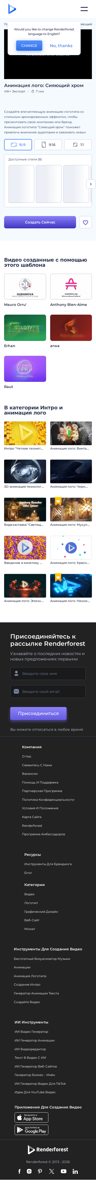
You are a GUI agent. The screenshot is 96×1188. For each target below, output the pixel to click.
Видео (29, 894)
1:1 (78, 145)
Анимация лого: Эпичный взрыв (30, 601)
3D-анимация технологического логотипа (38, 486)
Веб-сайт (31, 920)
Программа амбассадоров (43, 834)
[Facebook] (19, 1172)
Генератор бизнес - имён (35, 1075)
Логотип (31, 903)
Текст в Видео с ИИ (30, 1058)
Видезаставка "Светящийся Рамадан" (34, 525)
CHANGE (29, 45)
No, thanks (61, 45)
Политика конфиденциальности (48, 800)
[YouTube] (64, 1172)
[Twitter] (52, 1172)
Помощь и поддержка (40, 782)
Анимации (22, 967)
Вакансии (30, 774)
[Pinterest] (40, 1172)
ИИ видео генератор (31, 1032)
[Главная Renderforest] (12, 9)
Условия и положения (40, 808)
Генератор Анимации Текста (36, 993)
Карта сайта (31, 817)
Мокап (29, 929)
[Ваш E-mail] (48, 691)
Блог (28, 873)
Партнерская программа (42, 791)
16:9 (18, 145)
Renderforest (32, 826)
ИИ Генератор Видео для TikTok (40, 1084)
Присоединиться (38, 713)
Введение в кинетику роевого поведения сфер (42, 563)
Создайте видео (27, 1002)
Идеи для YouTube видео (35, 1092)
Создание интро (27, 984)
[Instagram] (29, 1172)
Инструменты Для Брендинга (48, 864)
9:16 (48, 145)
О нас (26, 756)
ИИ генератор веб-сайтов (36, 1066)
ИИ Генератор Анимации (35, 1040)
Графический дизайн (41, 912)
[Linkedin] (75, 1172)
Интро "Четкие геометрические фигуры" (37, 448)
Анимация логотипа (30, 976)
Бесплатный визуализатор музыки (42, 959)
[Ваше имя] (48, 673)
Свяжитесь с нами (37, 765)
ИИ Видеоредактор (30, 1049)
